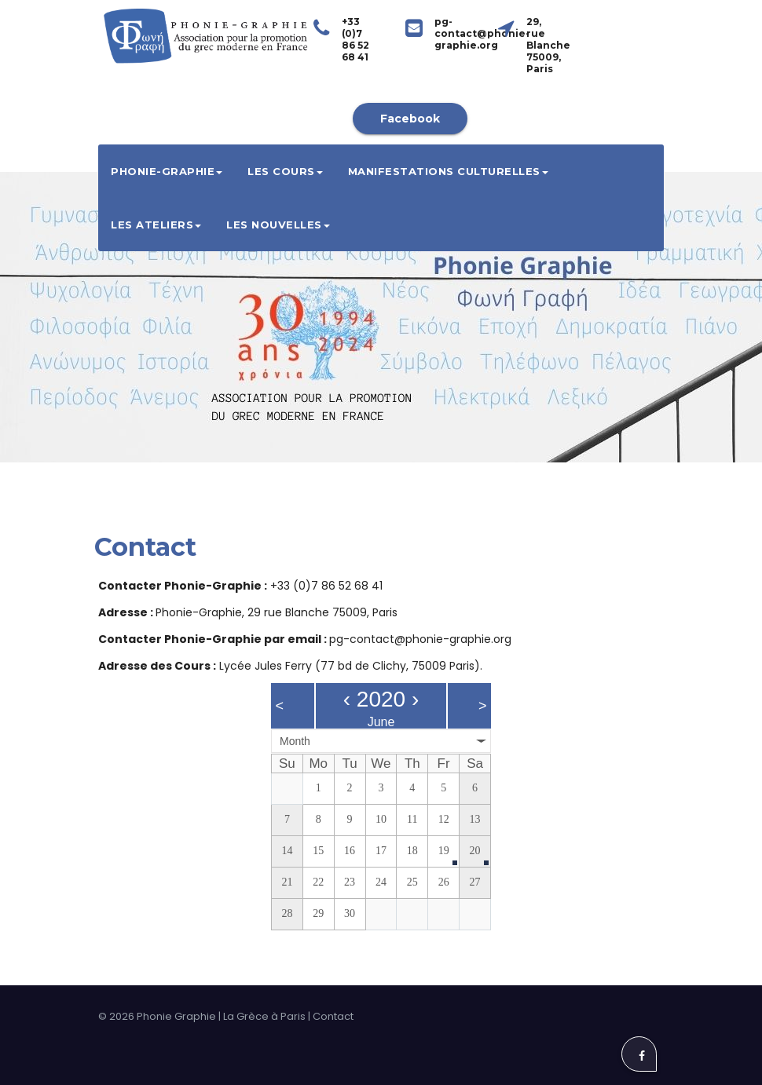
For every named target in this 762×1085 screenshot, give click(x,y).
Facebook (410, 118)
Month (295, 741)
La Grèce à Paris (264, 1016)
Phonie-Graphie (166, 171)
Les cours (285, 171)
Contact (333, 1016)
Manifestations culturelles (448, 171)
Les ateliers (156, 224)
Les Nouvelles (278, 224)
